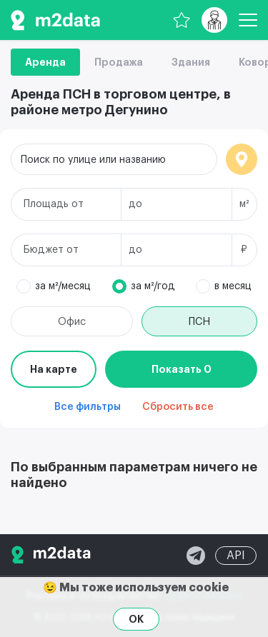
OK (136, 619)
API (236, 555)
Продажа (118, 62)
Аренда (45, 62)
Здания (191, 62)
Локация (241, 159)
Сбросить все (178, 407)
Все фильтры (87, 407)
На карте (53, 369)
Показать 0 (182, 369)
